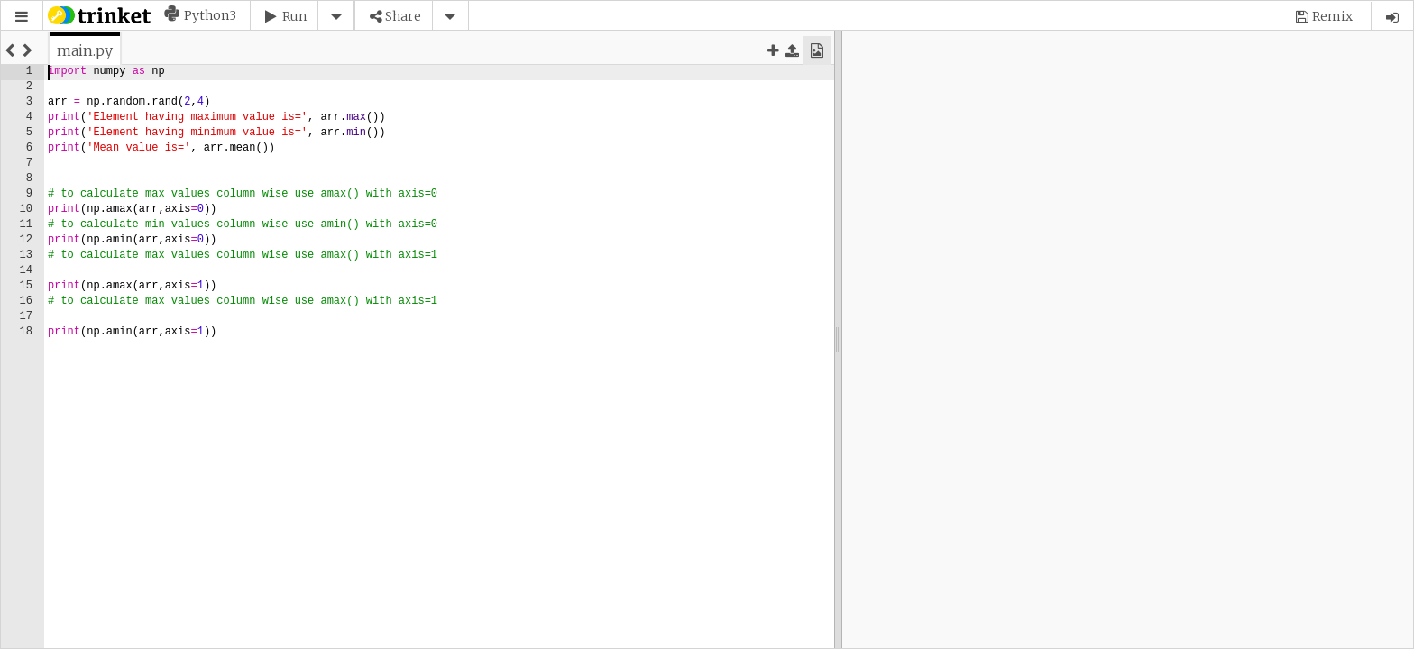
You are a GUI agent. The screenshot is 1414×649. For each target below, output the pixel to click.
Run (294, 16)
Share (403, 16)
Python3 (210, 15)
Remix (1332, 16)
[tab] (85, 50)
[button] (21, 16)
